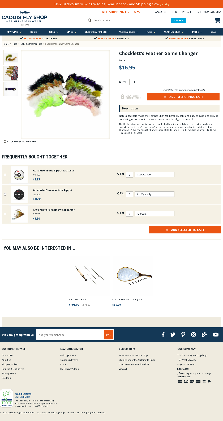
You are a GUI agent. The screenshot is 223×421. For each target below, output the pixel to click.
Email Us (183, 368)
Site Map (6, 377)
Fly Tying (14, 31)
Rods (35, 31)
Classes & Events (69, 359)
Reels (53, 31)
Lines (71, 31)
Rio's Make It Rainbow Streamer (54, 209)
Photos (64, 364)
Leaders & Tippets (97, 31)
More (197, 31)
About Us (160, 12)
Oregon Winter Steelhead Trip (134, 364)
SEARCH (178, 20)
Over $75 (111, 38)
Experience (184, 38)
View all (123, 368)
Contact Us (7, 355)
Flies (151, 31)
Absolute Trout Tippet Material (53, 170)
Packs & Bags (128, 31)
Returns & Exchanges (13, 368)
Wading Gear (174, 31)
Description (130, 108)
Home (6, 43)
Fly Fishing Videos (69, 368)
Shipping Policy (10, 364)
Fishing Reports (68, 355)
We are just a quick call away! (194, 375)
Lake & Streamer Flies (31, 43)
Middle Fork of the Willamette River (137, 359)
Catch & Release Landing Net (127, 299)
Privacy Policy (9, 373)
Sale (213, 31)
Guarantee (38, 38)
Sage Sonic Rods (78, 299)
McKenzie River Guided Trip (133, 355)
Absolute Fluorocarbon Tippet (52, 190)
